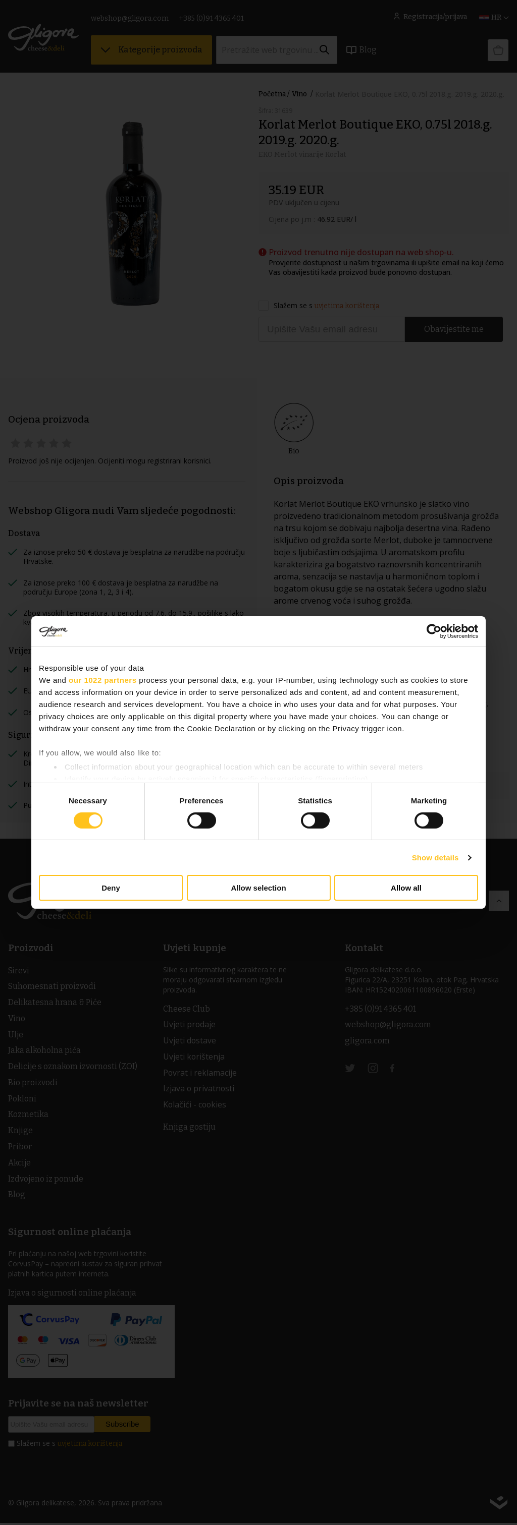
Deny (110, 888)
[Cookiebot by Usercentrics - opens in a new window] (434, 631)
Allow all (406, 888)
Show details (435, 857)
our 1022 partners (102, 680)
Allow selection (258, 888)
